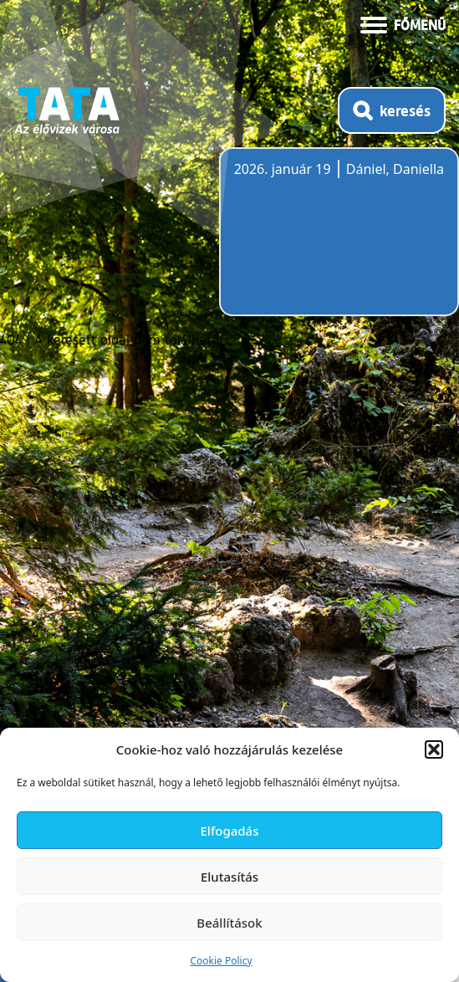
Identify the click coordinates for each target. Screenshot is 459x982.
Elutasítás (229, 876)
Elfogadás (230, 830)
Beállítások (229, 922)
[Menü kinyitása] (403, 23)
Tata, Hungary (327, 241)
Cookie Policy (221, 961)
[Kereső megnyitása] (392, 110)
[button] (434, 749)
